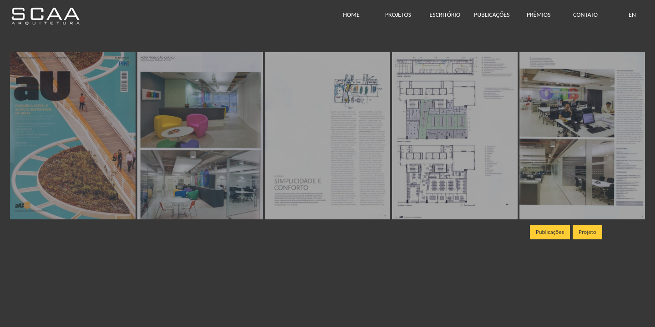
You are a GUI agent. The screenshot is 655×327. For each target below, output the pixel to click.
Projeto (587, 231)
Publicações (550, 231)
